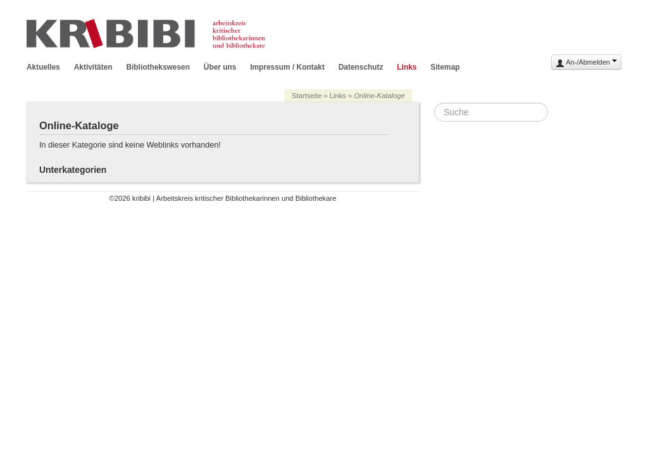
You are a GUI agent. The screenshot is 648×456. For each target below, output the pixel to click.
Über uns (220, 67)
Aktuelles (43, 67)
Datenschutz (361, 67)
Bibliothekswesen (157, 67)
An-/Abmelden (586, 63)
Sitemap (444, 67)
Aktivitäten (93, 67)
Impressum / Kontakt (287, 67)
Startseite (306, 95)
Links (406, 67)
